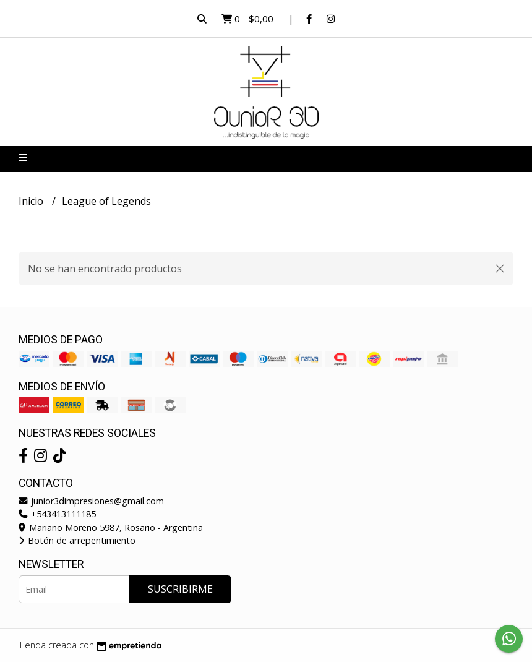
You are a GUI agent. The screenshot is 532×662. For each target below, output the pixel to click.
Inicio (32, 201)
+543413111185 (57, 514)
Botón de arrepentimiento (77, 540)
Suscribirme (180, 589)
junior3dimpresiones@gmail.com (91, 501)
